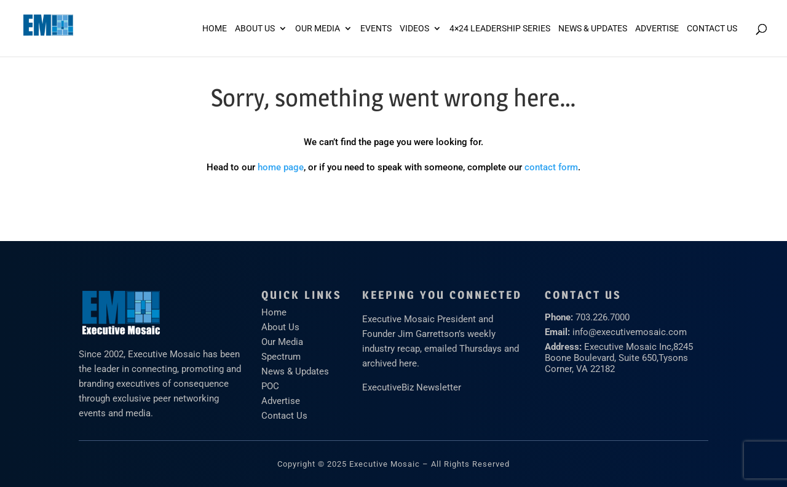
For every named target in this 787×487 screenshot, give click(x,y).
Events (376, 28)
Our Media (317, 28)
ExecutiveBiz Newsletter (411, 387)
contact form (551, 167)
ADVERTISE (657, 28)
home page (281, 167)
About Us (255, 28)
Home (214, 28)
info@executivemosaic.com (629, 332)
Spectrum (281, 356)
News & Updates (592, 28)
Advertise (280, 400)
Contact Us (712, 28)
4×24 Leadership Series (499, 28)
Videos (414, 28)
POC (270, 386)
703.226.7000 (602, 317)
